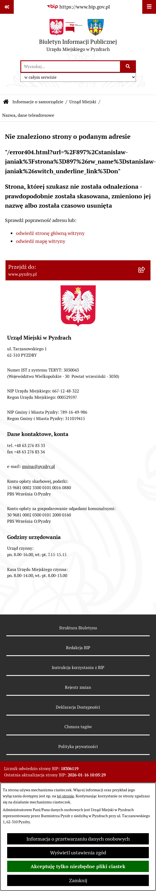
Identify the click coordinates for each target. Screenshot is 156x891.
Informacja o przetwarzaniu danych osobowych (78, 839)
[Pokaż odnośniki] (7, 7)
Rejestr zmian (78, 687)
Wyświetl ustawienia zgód (78, 852)
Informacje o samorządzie (37, 102)
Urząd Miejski (82, 102)
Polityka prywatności (78, 746)
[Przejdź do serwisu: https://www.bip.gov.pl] (78, 6)
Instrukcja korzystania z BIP (78, 667)
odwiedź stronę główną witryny (50, 233)
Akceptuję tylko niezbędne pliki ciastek (78, 866)
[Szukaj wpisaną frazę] (128, 66)
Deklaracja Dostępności (78, 707)
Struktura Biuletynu (78, 627)
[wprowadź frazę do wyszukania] (70, 66)
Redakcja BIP (78, 647)
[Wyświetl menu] (149, 7)
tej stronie (65, 795)
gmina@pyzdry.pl (38, 466)
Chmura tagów (78, 726)
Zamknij (78, 880)
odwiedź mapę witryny (40, 241)
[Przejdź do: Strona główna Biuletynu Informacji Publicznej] (6, 102)
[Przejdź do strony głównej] (78, 37)
